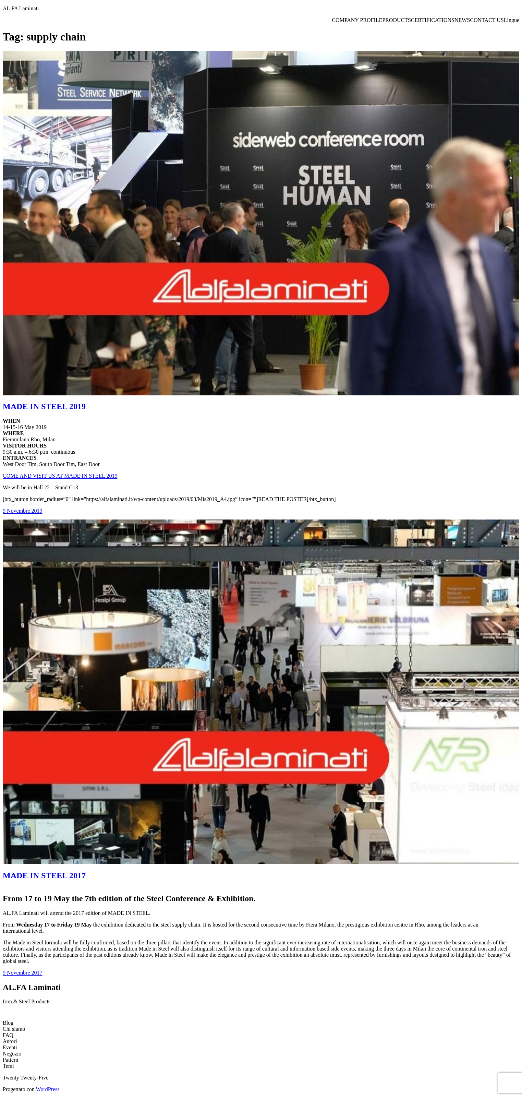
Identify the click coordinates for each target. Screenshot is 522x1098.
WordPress (48, 1089)
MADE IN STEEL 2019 (44, 406)
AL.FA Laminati (21, 8)
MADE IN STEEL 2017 (44, 875)
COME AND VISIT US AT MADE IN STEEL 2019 (60, 476)
